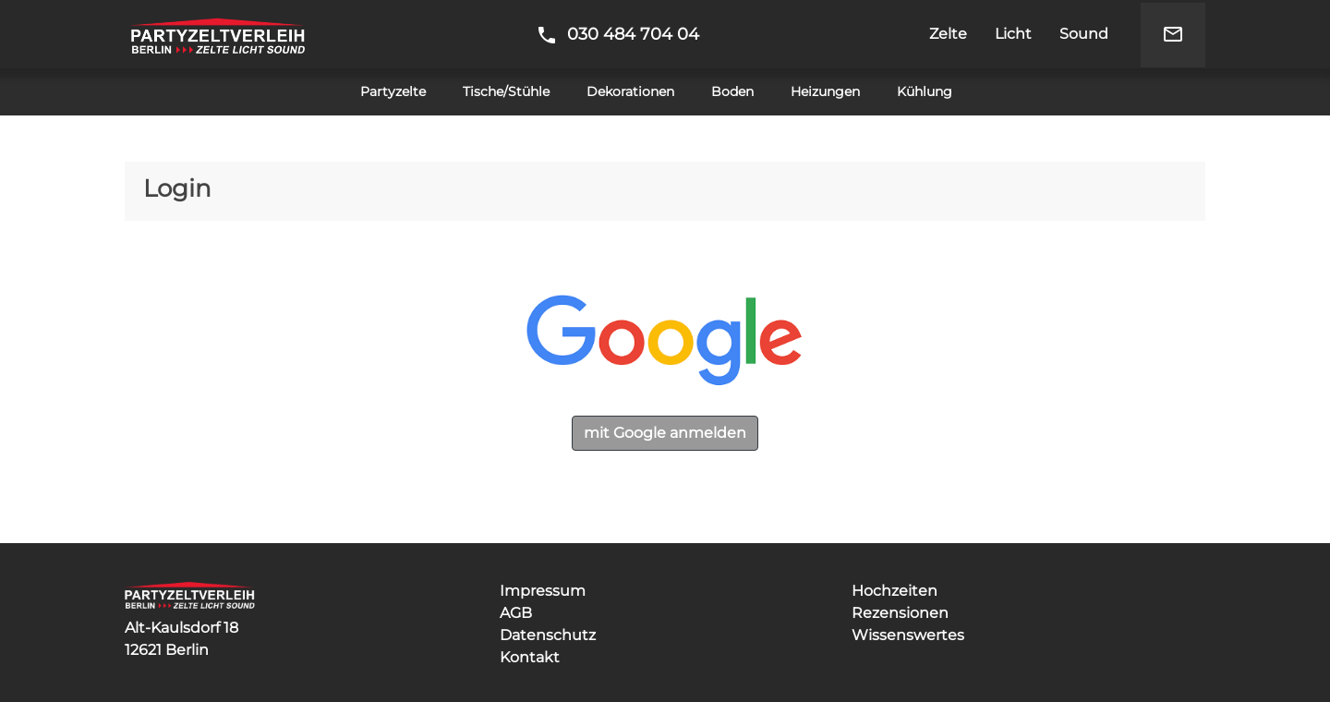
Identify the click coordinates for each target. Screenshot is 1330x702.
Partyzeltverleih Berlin (217, 34)
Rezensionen (900, 613)
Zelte (948, 33)
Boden (732, 91)
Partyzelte (393, 91)
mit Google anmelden (665, 433)
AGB (516, 613)
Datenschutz (548, 635)
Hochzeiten (894, 590)
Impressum (543, 590)
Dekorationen (630, 91)
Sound (1083, 33)
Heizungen (825, 91)
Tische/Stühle (506, 91)
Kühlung (924, 91)
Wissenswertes (908, 635)
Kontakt (530, 657)
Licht (1013, 33)
